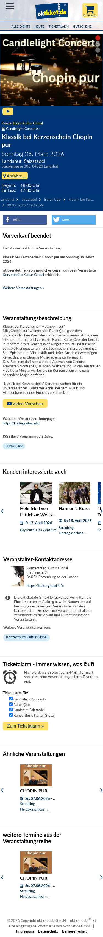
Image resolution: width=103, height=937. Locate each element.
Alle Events (21, 26)
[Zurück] (2, 510)
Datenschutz (48, 931)
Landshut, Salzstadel (29, 710)
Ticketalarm (59, 26)
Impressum (25, 931)
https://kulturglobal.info (21, 423)
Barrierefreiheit (74, 931)
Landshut (7, 199)
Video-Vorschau (25, 403)
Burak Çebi (52, 199)
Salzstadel (29, 199)
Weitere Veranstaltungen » (23, 288)
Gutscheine (82, 26)
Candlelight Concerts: (21, 128)
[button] (25, 220)
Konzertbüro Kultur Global (22, 123)
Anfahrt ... (14, 175)
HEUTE (39, 26)
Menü (9, 6)
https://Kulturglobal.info (45, 585)
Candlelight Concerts (29, 699)
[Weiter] (101, 510)
